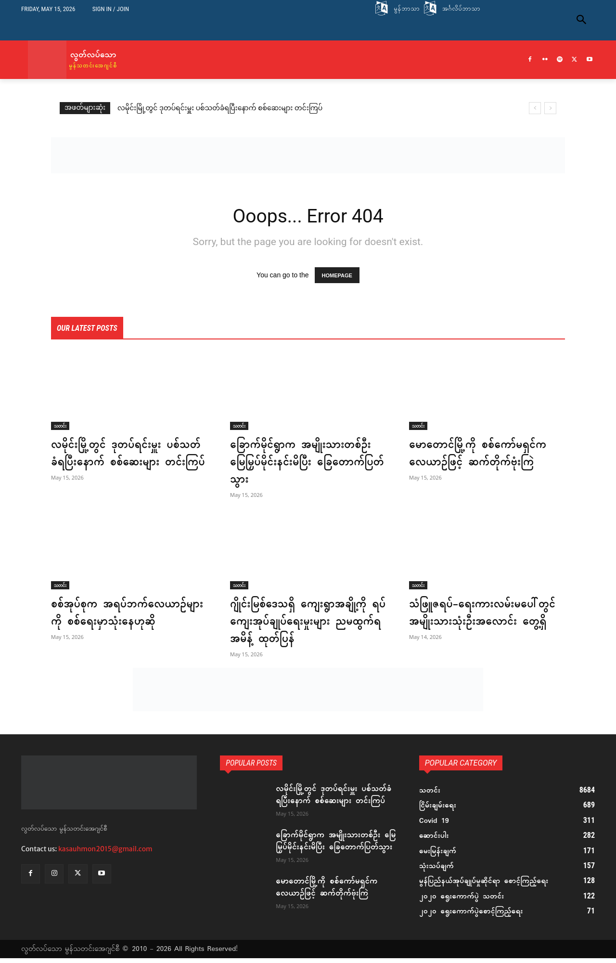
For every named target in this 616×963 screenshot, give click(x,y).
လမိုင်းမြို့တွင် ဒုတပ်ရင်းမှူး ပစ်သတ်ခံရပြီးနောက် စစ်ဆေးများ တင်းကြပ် (219, 108)
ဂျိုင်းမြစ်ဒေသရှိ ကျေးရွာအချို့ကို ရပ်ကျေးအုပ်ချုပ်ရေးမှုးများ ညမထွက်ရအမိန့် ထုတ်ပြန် (301, 622)
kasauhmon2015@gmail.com (105, 850)
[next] (550, 108)
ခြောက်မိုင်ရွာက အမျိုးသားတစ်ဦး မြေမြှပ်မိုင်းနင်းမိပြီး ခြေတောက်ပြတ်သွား (303, 463)
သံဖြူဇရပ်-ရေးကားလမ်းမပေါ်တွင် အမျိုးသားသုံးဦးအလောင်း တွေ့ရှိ (485, 613)
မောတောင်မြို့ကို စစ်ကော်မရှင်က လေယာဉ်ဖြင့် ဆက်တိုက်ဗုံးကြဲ (480, 454)
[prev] (535, 108)
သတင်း (60, 426)
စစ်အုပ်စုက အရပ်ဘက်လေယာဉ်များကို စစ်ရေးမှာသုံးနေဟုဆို (121, 613)
